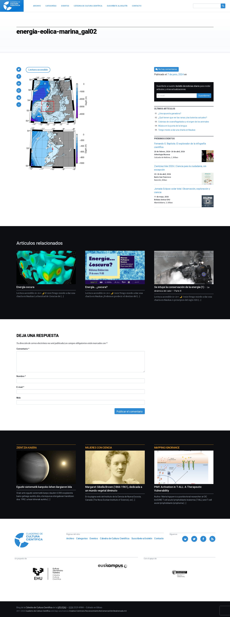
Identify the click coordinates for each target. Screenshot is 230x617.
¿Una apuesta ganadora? (169, 113)
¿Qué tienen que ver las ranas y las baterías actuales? (182, 117)
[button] (18, 69)
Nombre (21, 376)
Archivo (70, 538)
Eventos (94, 538)
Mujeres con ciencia (98, 447)
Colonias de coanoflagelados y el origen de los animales (183, 122)
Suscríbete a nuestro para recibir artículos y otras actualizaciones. (183, 87)
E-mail (20, 387)
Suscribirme (204, 95)
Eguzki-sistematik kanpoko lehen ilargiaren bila (44, 486)
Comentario (22, 349)
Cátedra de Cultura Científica (114, 538)
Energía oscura (25, 287)
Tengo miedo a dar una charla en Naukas (176, 130)
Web (18, 398)
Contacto (159, 538)
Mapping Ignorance (167, 447)
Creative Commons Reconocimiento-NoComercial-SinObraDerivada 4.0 (98, 611)
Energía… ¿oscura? (96, 287)
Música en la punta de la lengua (172, 126)
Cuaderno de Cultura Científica (38, 611)
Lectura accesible (38, 69)
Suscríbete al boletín (141, 538)
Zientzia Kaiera (26, 447)
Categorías (82, 538)
